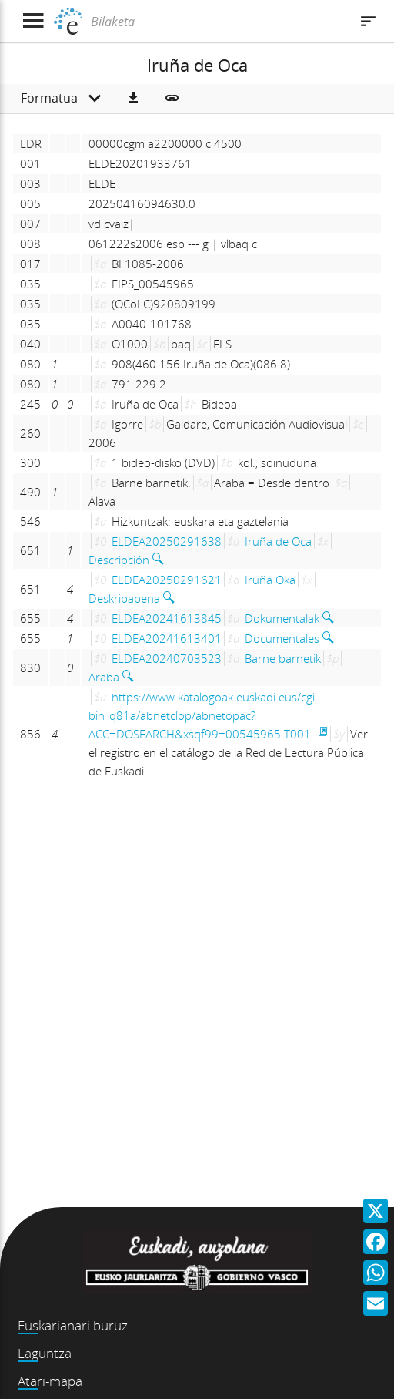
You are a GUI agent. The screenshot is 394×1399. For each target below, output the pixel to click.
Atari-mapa (50, 1381)
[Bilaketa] (218, 21)
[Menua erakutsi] (33, 21)
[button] (133, 98)
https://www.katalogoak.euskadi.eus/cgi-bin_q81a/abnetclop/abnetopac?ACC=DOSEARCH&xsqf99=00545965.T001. (203, 715)
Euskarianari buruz (73, 1325)
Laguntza (45, 1353)
